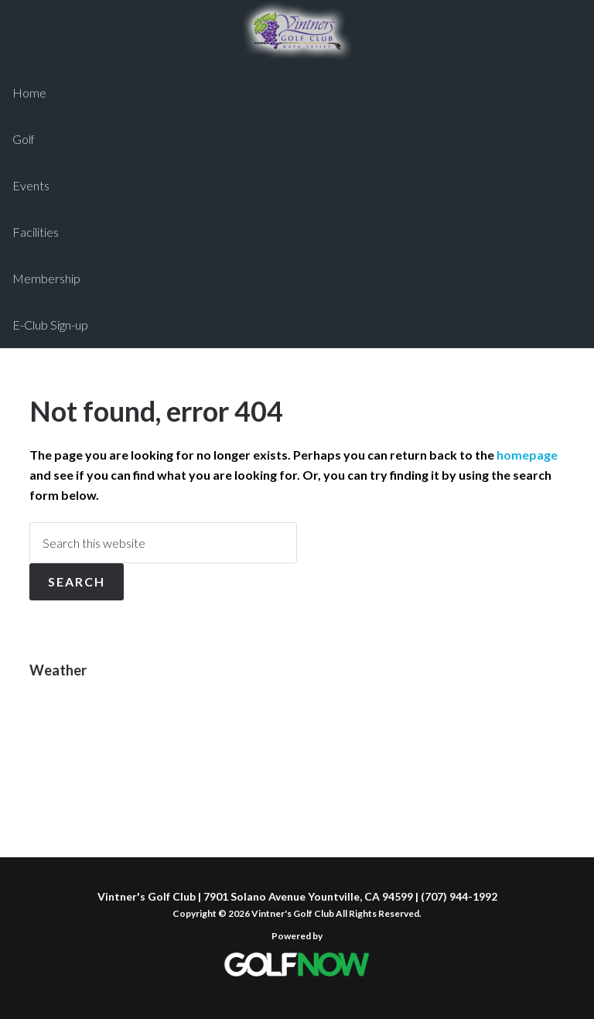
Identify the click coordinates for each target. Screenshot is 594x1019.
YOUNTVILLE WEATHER (296, 753)
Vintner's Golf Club (297, 31)
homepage (527, 454)
